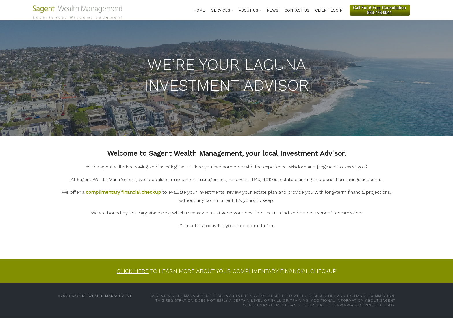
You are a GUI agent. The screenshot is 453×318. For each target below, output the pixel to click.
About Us (248, 10)
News (273, 10)
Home (199, 10)
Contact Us (297, 10)
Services (220, 10)
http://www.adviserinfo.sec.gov (360, 305)
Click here (133, 271)
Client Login (329, 10)
